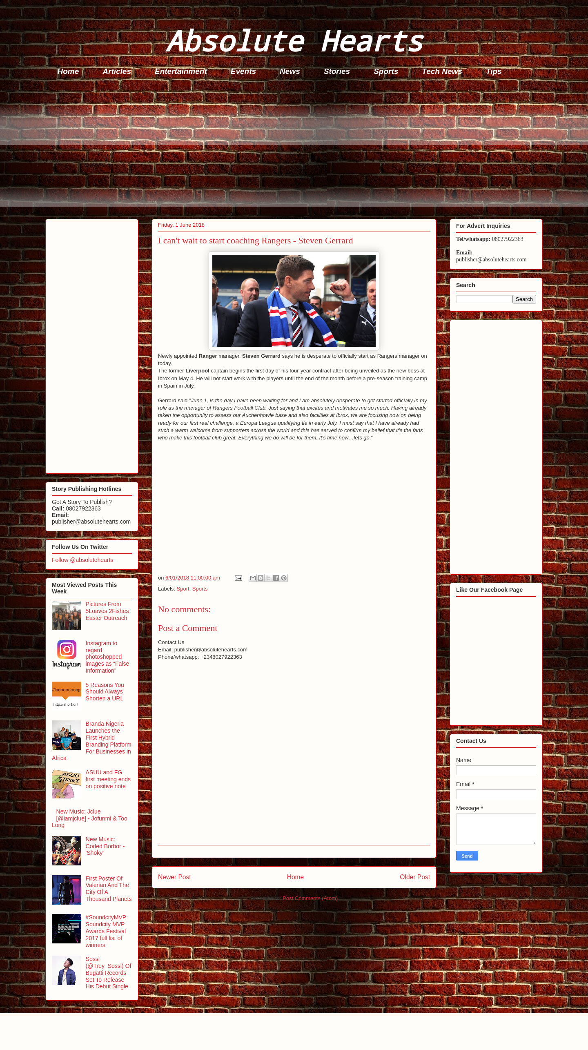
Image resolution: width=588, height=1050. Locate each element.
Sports (386, 71)
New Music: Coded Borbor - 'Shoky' (105, 846)
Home (68, 71)
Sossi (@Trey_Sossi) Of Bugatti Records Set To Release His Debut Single (108, 973)
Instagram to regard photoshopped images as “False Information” (107, 657)
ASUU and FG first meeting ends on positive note (108, 779)
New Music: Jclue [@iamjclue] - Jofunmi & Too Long (89, 818)
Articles (116, 71)
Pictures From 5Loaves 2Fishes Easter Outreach (107, 611)
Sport (183, 589)
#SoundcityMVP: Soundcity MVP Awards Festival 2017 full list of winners (107, 931)
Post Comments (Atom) (310, 898)
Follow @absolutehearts (82, 560)
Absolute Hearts (294, 40)
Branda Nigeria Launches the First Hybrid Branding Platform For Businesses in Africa (91, 740)
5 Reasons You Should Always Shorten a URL (105, 692)
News (290, 71)
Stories (337, 71)
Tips (494, 71)
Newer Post (174, 877)
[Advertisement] (290, 149)
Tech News (442, 71)
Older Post (415, 877)
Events (243, 71)
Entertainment (181, 71)
